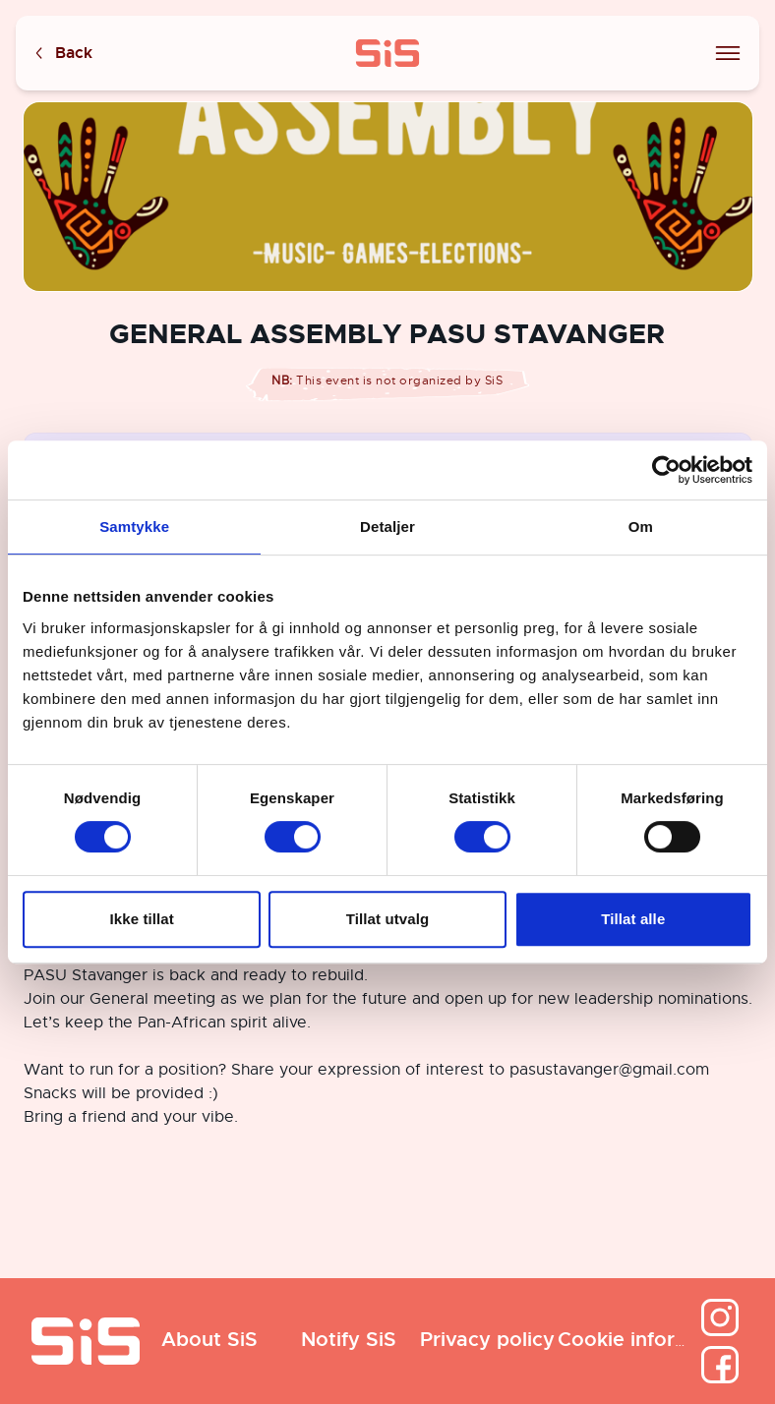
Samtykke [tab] (134, 526)
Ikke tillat (142, 918)
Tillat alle (633, 918)
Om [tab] (640, 526)
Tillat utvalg (387, 918)
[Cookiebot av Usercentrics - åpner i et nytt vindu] (666, 470)
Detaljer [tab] (387, 526)
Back (61, 53)
